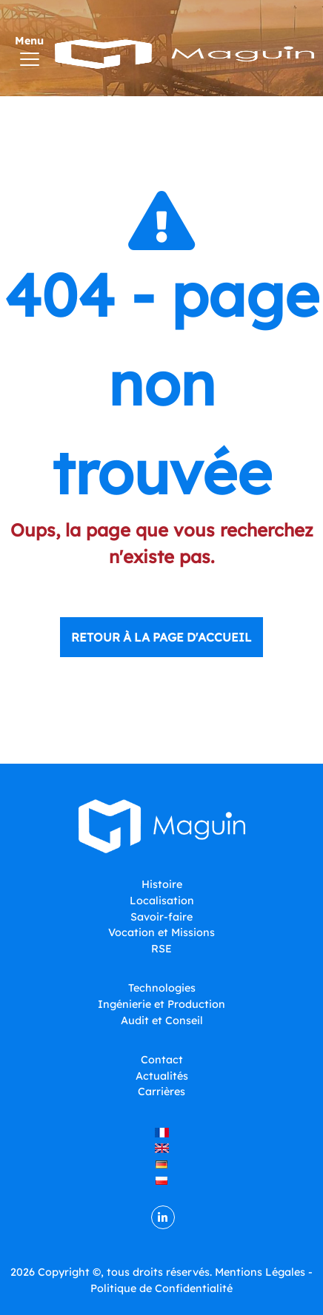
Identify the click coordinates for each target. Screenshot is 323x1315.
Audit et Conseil (162, 1020)
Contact (162, 1059)
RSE (161, 948)
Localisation (162, 900)
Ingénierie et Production (161, 1004)
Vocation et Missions (161, 932)
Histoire (161, 884)
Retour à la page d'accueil (161, 637)
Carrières (161, 1091)
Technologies (162, 988)
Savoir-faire (161, 917)
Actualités (162, 1076)
